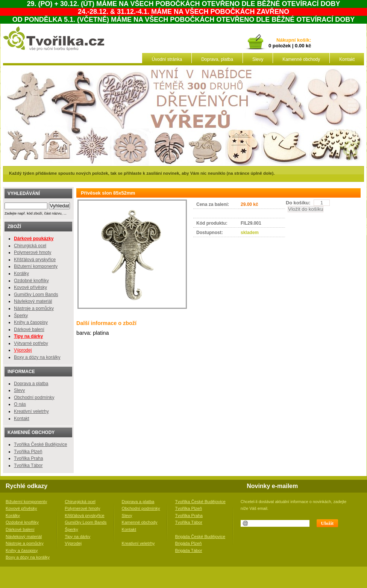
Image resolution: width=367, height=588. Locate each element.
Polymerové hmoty (32, 252)
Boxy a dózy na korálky (37, 357)
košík (302, 40)
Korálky (21, 273)
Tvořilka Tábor (28, 465)
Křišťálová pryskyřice (35, 259)
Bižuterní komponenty (36, 266)
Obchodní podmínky (34, 397)
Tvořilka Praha (28, 458)
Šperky (21, 315)
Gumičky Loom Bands (36, 294)
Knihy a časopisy (31, 322)
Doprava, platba (217, 59)
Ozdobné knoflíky (31, 280)
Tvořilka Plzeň (28, 451)
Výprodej (23, 350)
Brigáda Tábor (188, 550)
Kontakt (347, 59)
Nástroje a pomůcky (34, 308)
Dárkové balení (29, 329)
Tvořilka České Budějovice (40, 444)
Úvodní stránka (167, 59)
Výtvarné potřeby (31, 343)
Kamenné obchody (301, 59)
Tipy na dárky (77, 536)
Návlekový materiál (33, 301)
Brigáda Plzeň (188, 543)
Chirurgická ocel (30, 245)
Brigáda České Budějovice (200, 536)
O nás (20, 404)
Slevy (257, 59)
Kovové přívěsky (30, 287)
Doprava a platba (31, 383)
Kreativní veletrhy (31, 411)
